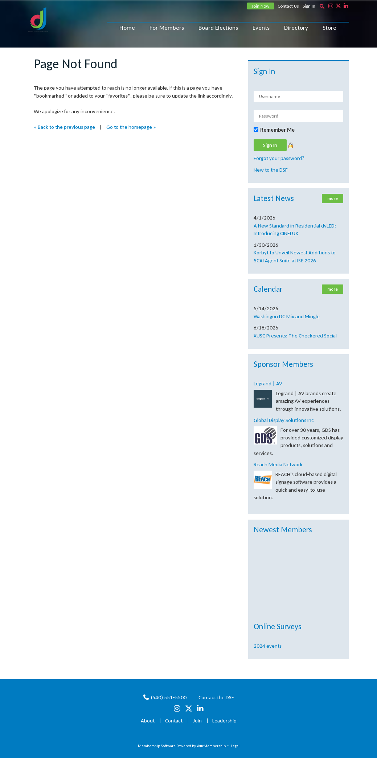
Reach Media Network (278, 464)
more (332, 198)
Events (261, 28)
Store (329, 28)
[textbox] (322, 6)
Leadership (224, 720)
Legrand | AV (268, 383)
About (148, 720)
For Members (166, 28)
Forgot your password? (279, 158)
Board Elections (218, 28)
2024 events (268, 646)
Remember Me (277, 130)
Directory (296, 28)
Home (127, 28)
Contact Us (288, 6)
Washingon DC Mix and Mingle (287, 316)
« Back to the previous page (64, 127)
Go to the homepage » (131, 127)
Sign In (309, 6)
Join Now (260, 6)
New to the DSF (271, 170)
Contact (174, 720)
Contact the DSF (216, 697)
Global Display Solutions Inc (284, 420)
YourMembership (211, 745)
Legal (235, 745)
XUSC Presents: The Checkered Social (295, 335)
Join (197, 720)
